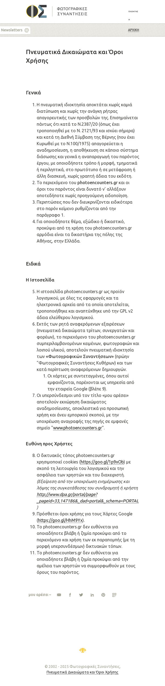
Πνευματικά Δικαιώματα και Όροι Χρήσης (82, 672)
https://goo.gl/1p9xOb (102, 461)
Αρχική (133, 30)
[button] (133, 15)
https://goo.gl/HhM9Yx (60, 520)
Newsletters (11, 30)
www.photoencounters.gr (77, 427)
